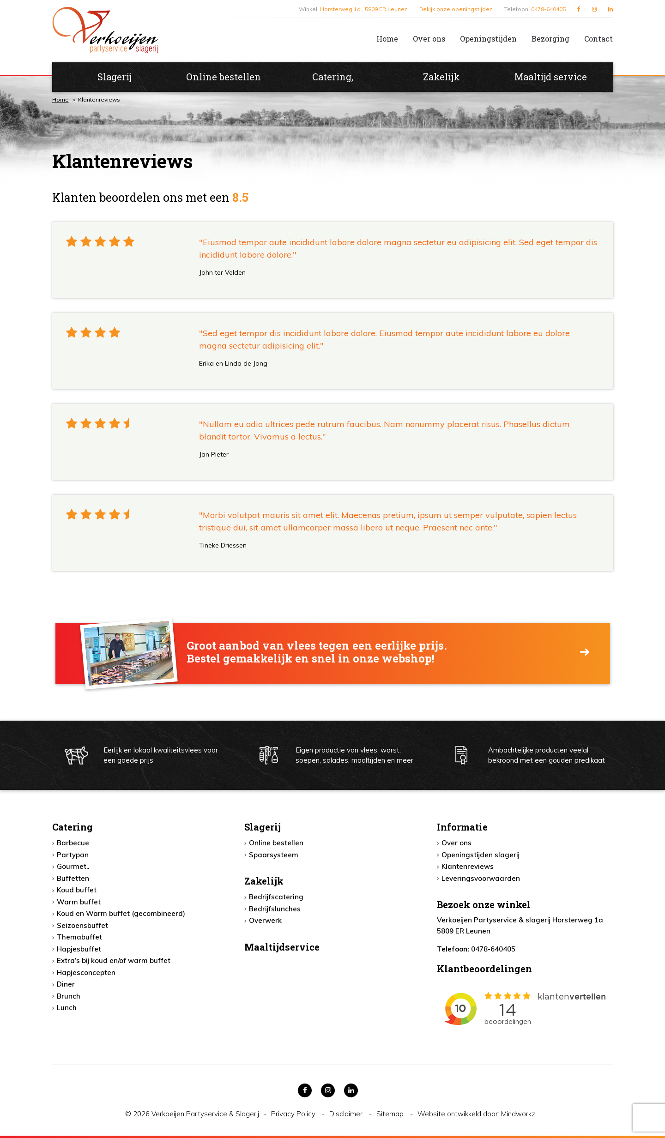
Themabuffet (79, 937)
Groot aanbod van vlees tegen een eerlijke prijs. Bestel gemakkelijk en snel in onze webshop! (317, 652)
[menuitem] (380, 39)
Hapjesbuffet (79, 949)
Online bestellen (223, 77)
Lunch (67, 1007)
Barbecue (73, 842)
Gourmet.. (73, 866)
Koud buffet (77, 889)
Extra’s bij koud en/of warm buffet (113, 960)
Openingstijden (488, 38)
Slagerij (114, 77)
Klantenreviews (467, 866)
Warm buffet (79, 901)
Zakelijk (441, 77)
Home (387, 38)
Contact (598, 38)
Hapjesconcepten (86, 972)
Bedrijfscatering (276, 896)
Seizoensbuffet (82, 925)
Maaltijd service (550, 77)
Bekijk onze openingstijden (456, 9)
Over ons (429, 38)
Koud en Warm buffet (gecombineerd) (121, 913)
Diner (66, 984)
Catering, (332, 77)
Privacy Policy (294, 1113)
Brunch (68, 996)
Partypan (73, 854)
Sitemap (390, 1113)
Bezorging (550, 38)
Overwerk (265, 920)
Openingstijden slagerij (480, 854)
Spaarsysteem (273, 854)
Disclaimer (346, 1113)
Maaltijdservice (282, 947)
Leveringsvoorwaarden (480, 878)
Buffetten (73, 878)
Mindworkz (518, 1113)
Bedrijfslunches (275, 908)
